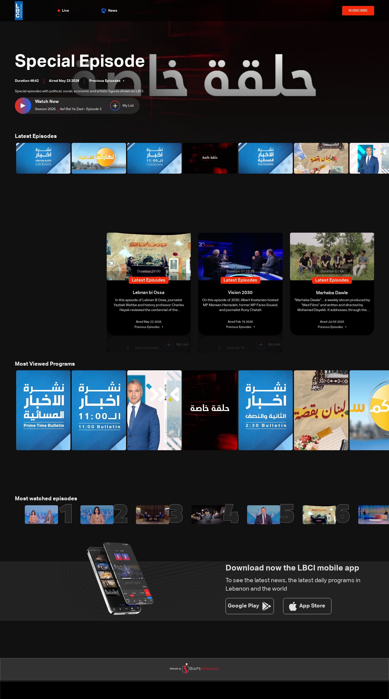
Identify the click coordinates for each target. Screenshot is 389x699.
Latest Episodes (36, 136)
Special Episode (81, 62)
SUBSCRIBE (358, 10)
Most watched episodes (46, 499)
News (109, 10)
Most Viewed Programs (45, 364)
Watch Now (47, 101)
